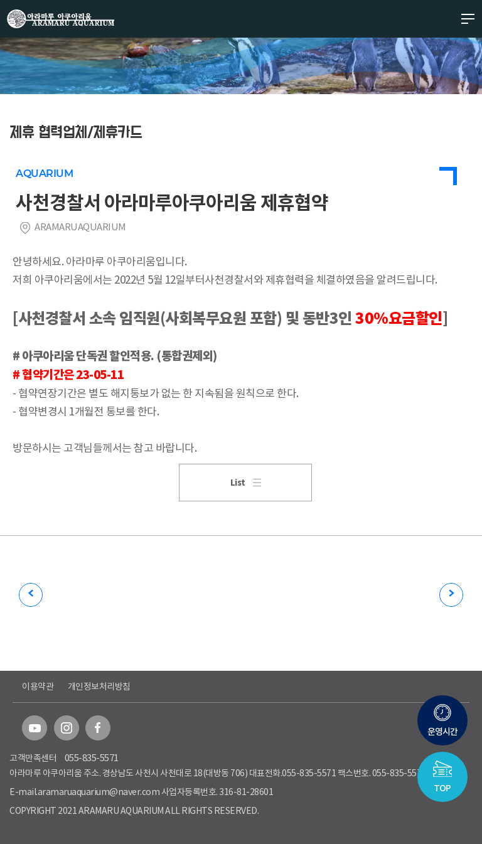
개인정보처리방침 (99, 686)
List (245, 483)
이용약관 (37, 686)
